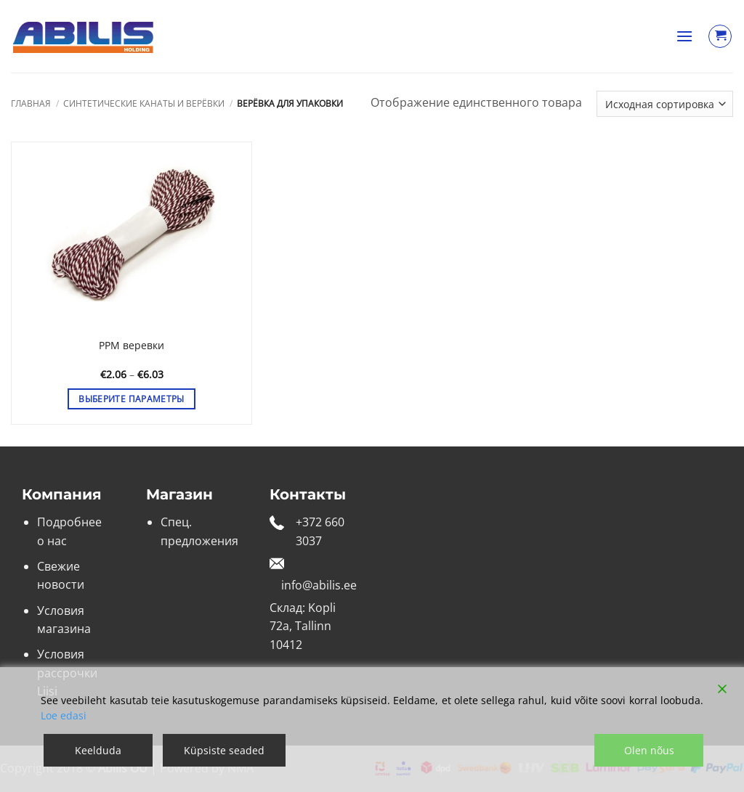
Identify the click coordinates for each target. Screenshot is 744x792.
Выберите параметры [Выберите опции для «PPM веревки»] (131, 398)
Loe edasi (63, 715)
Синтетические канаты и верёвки (144, 103)
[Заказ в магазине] (665, 104)
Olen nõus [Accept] (649, 750)
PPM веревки (131, 345)
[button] (684, 36)
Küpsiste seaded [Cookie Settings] (224, 750)
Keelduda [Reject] (98, 750)
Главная (31, 103)
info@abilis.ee (319, 585)
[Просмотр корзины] (720, 36)
